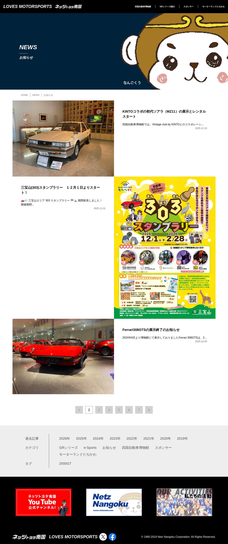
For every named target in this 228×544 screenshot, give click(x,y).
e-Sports (90, 447)
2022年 (132, 438)
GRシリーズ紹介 (167, 6)
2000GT (65, 463)
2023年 (115, 438)
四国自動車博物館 (143, 6)
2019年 (182, 438)
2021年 (148, 438)
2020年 (165, 438)
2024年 (98, 438)
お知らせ (109, 447)
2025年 (81, 438)
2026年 (64, 438)
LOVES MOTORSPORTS (42, 6)
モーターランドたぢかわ (213, 6)
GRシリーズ (68, 447)
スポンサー (189, 6)
